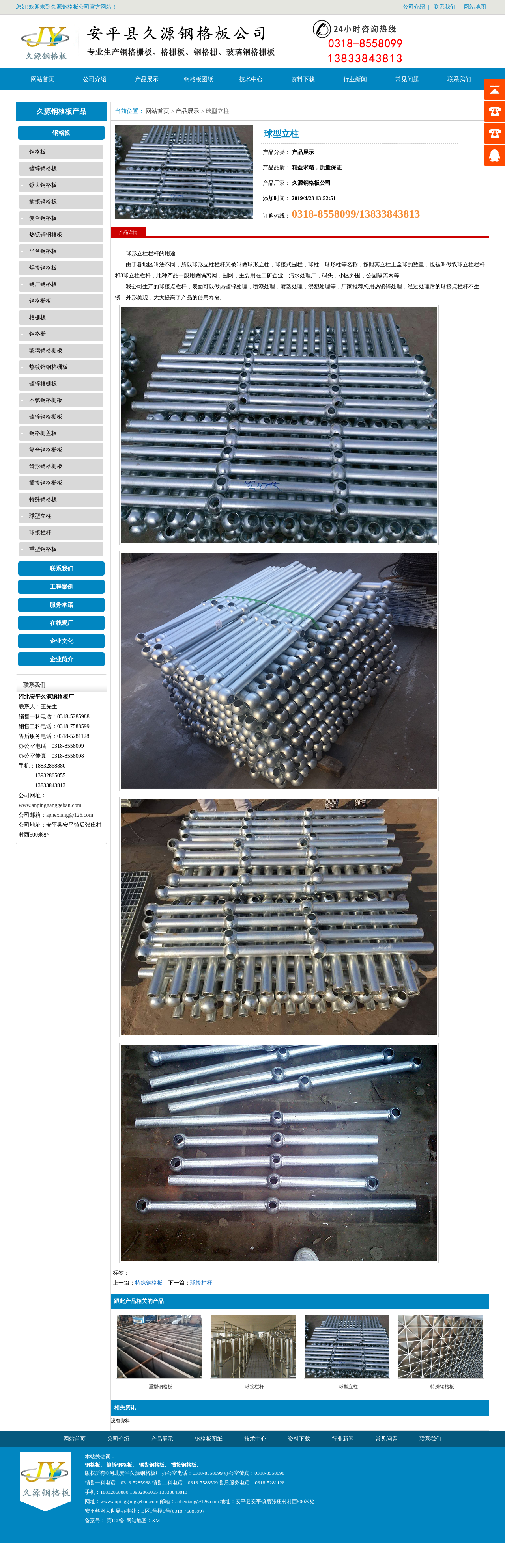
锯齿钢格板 (43, 185)
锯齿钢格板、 (155, 1465)
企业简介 (61, 659)
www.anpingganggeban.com (50, 805)
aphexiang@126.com (69, 815)
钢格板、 (96, 1465)
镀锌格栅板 (43, 384)
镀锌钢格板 (43, 168)
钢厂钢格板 (43, 284)
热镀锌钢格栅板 (48, 367)
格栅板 (37, 317)
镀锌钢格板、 (122, 1465)
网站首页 (42, 79)
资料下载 (303, 79)
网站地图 (475, 7)
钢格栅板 (40, 301)
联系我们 (445, 7)
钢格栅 (37, 334)
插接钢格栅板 (45, 483)
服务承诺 (61, 605)
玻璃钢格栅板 (45, 350)
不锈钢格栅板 (45, 400)
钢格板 (61, 133)
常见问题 (407, 79)
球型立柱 (40, 516)
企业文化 (61, 641)
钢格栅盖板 (43, 433)
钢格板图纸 (198, 79)
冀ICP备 (115, 1520)
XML (157, 1520)
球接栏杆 (40, 532)
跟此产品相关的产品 (139, 1301)
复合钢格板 (43, 218)
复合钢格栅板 (45, 450)
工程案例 (61, 587)
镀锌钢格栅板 (45, 417)
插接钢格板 (43, 201)
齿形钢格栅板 (45, 466)
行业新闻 (355, 79)
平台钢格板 (43, 251)
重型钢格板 (43, 549)
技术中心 (251, 79)
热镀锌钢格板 (45, 235)
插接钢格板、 (186, 1465)
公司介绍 (414, 7)
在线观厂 (61, 623)
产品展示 (147, 79)
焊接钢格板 (43, 268)
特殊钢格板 (43, 499)
